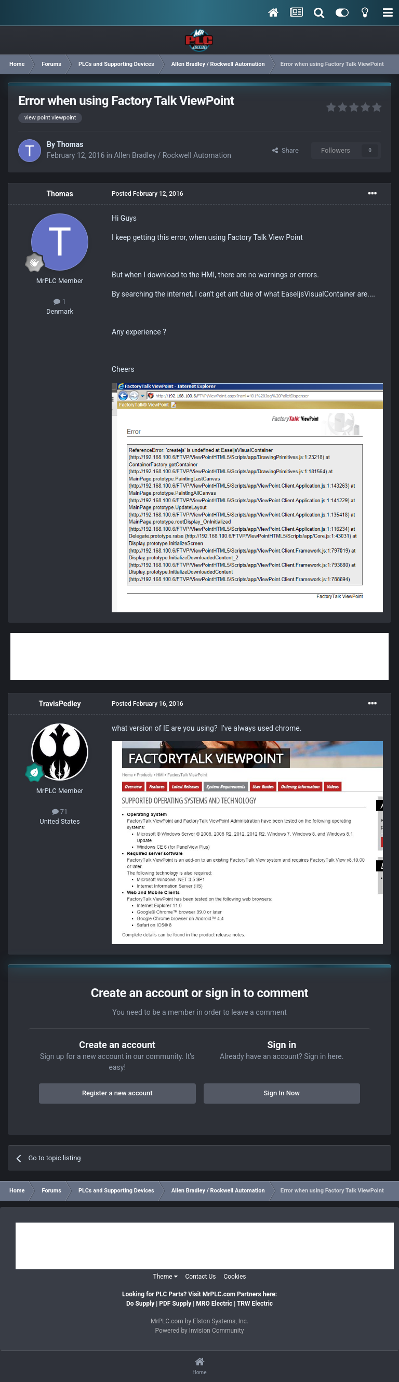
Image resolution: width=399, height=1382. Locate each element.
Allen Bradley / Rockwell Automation (172, 155)
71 (60, 811)
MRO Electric (214, 1303)
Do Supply (140, 1303)
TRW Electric (255, 1303)
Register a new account (117, 1093)
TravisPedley (59, 704)
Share (285, 150)
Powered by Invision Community (199, 1330)
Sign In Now (282, 1093)
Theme (165, 1276)
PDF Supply (175, 1303)
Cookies (234, 1276)
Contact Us (200, 1276)
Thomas (70, 144)
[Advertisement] (199, 656)
